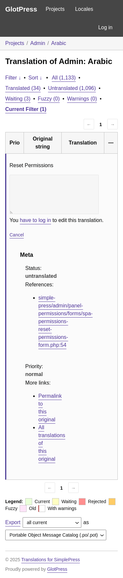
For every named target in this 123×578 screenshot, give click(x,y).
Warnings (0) (82, 98)
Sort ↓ (35, 77)
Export (12, 522)
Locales (84, 9)
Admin (37, 43)
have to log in (35, 220)
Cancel (17, 234)
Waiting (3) (18, 98)
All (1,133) (64, 77)
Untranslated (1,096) (72, 88)
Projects (55, 9)
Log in (105, 27)
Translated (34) (23, 88)
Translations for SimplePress (50, 559)
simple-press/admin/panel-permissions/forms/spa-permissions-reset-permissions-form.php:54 (65, 321)
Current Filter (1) (25, 109)
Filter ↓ (13, 77)
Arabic (58, 43)
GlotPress (21, 9)
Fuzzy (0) (49, 98)
